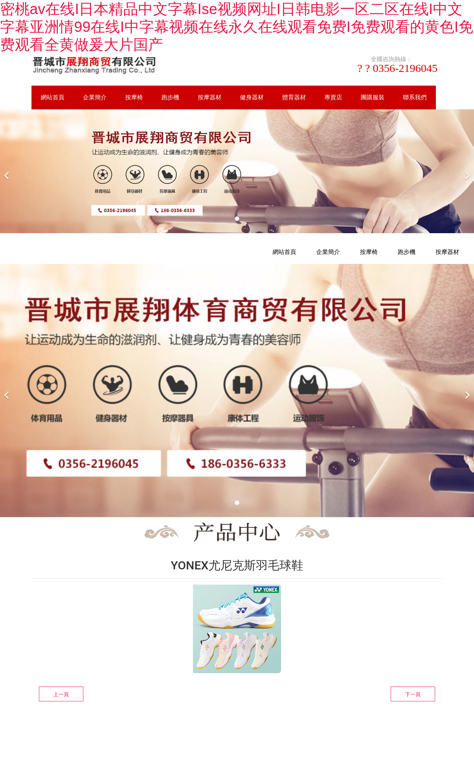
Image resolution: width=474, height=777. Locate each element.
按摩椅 (134, 97)
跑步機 (170, 97)
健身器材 (252, 97)
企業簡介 (95, 97)
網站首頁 (52, 97)
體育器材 (294, 97)
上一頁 (61, 694)
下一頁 (413, 694)
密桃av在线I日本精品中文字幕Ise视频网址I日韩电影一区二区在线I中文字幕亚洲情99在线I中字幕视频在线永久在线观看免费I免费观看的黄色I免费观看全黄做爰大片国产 (236, 27)
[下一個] (466, 171)
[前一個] (7, 171)
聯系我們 (415, 97)
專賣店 (333, 97)
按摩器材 (209, 97)
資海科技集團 (262, 731)
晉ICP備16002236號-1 (314, 731)
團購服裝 (372, 97)
